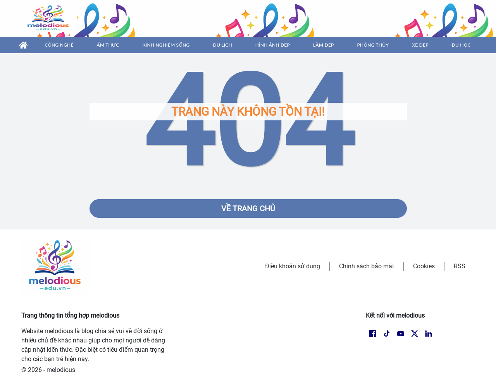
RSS (459, 266)
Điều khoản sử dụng (292, 266)
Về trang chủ (248, 208)
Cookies (424, 266)
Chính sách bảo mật (366, 266)
